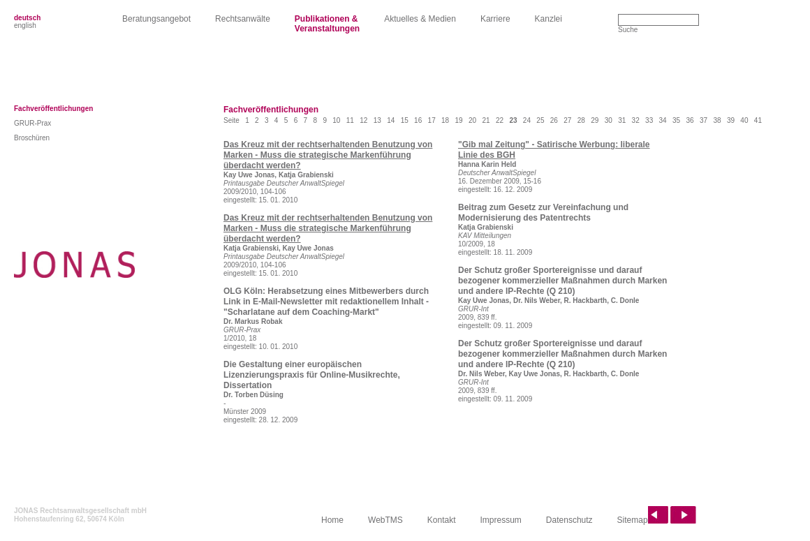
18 (445, 120)
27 (567, 120)
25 (540, 120)
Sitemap (632, 520)
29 (594, 120)
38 (717, 120)
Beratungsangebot (156, 19)
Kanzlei (548, 19)
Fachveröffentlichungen (53, 108)
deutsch (27, 18)
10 (336, 120)
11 (350, 120)
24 (527, 120)
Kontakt (441, 520)
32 (636, 120)
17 (432, 120)
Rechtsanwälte (242, 19)
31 (622, 120)
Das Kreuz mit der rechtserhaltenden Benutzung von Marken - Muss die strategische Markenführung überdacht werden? (327, 155)
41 (758, 120)
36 (689, 120)
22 (499, 120)
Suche (628, 30)
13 (377, 120)
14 (391, 120)
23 (513, 120)
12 (363, 120)
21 (485, 120)
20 (472, 120)
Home (332, 520)
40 (744, 120)
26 (554, 120)
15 (404, 120)
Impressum (501, 520)
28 (581, 120)
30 (608, 120)
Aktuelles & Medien (420, 19)
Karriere (495, 19)
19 (459, 120)
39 (731, 120)
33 (649, 120)
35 (676, 120)
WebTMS (385, 520)
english (25, 25)
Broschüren (32, 138)
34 (663, 120)
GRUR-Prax (32, 123)
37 (703, 120)
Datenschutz (569, 520)
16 (418, 120)
